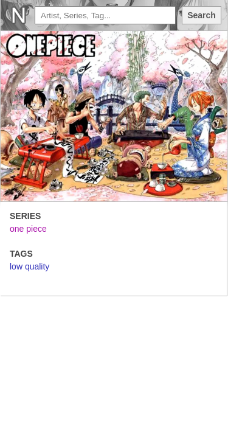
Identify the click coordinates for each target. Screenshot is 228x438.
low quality (29, 266)
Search (201, 15)
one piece (28, 229)
